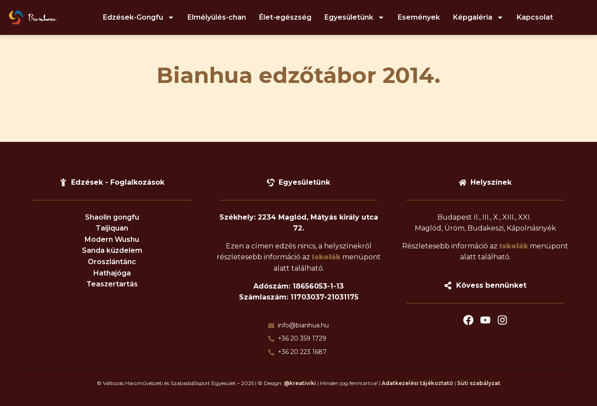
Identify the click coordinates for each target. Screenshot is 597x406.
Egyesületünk (354, 17)
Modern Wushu (112, 239)
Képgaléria (478, 17)
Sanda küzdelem (112, 250)
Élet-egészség (285, 17)
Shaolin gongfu (112, 217)
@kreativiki (300, 383)
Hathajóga (112, 273)
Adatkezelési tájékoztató (417, 383)
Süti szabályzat (478, 383)
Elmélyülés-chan (217, 17)
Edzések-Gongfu (138, 17)
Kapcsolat (535, 17)
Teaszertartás (112, 284)
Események (419, 17)
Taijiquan (112, 228)
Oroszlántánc (112, 262)
